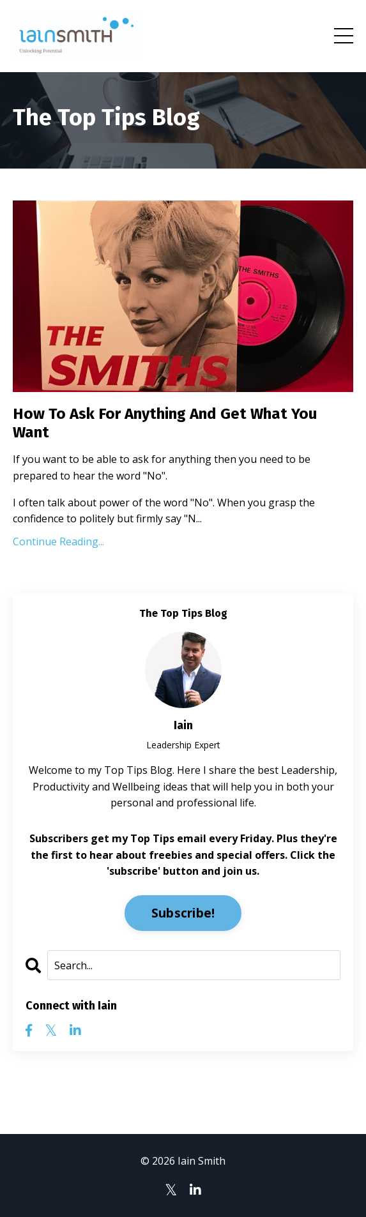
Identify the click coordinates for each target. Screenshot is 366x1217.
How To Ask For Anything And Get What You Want (165, 423)
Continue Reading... (58, 541)
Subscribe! (183, 912)
